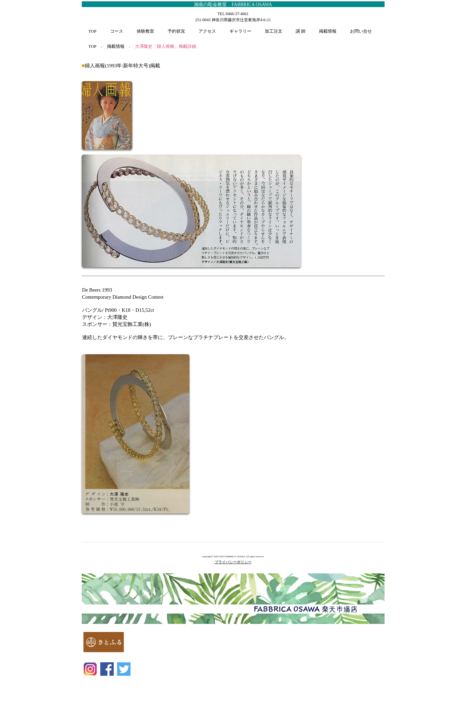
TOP (92, 31)
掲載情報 (327, 31)
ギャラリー (240, 31)
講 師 (301, 31)
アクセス (207, 31)
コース (116, 31)
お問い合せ (361, 31)
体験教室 (145, 31)
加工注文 (273, 31)
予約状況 (176, 31)
